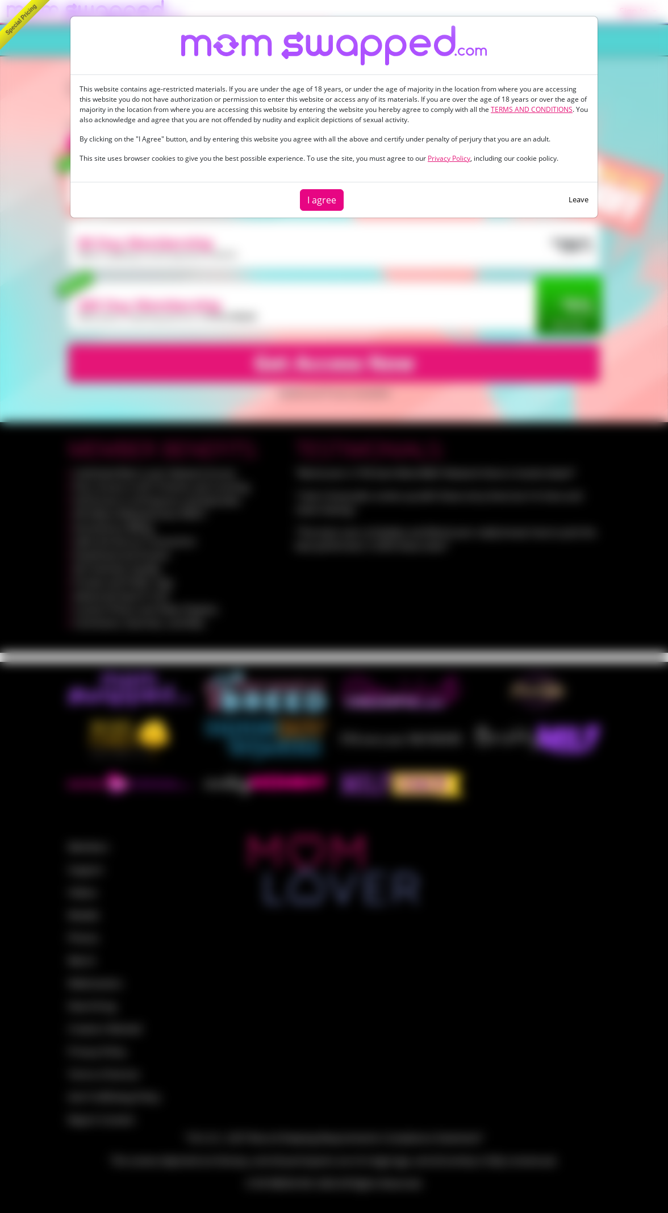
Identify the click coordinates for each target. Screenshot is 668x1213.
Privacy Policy (449, 158)
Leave (578, 199)
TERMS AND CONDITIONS (532, 109)
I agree (321, 200)
